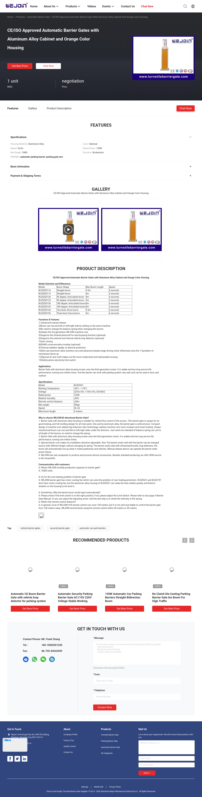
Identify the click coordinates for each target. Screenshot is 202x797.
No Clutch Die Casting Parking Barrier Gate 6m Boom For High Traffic (171, 597)
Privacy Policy (115, 787)
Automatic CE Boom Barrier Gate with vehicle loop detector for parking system (28, 597)
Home (10, 17)
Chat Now (48, 65)
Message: (99, 638)
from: (97, 674)
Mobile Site (98, 787)
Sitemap (84, 787)
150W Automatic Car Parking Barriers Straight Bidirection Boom (123, 597)
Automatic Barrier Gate (38, 17)
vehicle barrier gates (30, 528)
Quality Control (70, 746)
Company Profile (70, 734)
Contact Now (105, 707)
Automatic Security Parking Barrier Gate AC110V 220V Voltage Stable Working (75, 597)
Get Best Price (20, 65)
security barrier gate (60, 528)
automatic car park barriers (92, 528)
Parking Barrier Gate (109, 741)
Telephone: (99, 690)
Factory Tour (69, 740)
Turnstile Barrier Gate (110, 735)
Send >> (147, 773)
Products (20, 17)
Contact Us (68, 752)
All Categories (107, 753)
